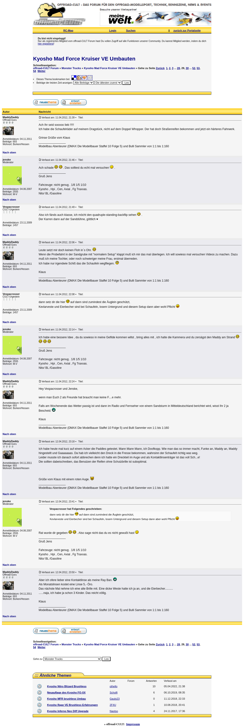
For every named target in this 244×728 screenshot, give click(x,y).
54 (34, 71)
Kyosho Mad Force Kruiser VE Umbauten (84, 59)
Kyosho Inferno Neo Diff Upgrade (68, 711)
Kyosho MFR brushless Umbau (66, 698)
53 (198, 68)
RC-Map (68, 30)
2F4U (113, 704)
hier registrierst (46, 43)
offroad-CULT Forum (46, 68)
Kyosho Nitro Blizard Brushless (66, 686)
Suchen (131, 30)
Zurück (160, 68)
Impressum (133, 724)
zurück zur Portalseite (187, 30)
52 (193, 68)
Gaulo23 (115, 698)
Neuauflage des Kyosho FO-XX (66, 692)
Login (112, 30)
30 (187, 68)
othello (113, 686)
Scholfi (113, 692)
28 (178, 68)
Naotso (114, 711)
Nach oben (9, 152)
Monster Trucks (71, 68)
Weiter (41, 71)
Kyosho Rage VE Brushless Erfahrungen (72, 704)
